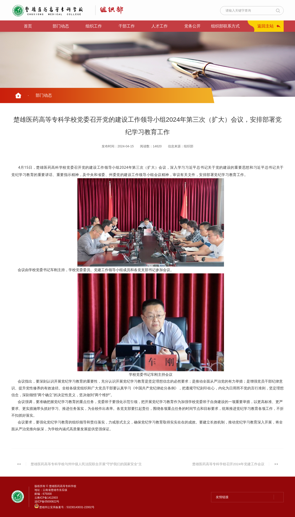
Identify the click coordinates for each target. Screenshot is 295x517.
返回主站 (265, 26)
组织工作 (94, 26)
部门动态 (61, 26)
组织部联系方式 (225, 26)
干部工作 (126, 26)
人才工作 (159, 26)
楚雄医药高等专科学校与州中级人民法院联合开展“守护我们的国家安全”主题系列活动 (86, 466)
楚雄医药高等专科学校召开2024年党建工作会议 (228, 464)
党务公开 (192, 26)
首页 (28, 26)
